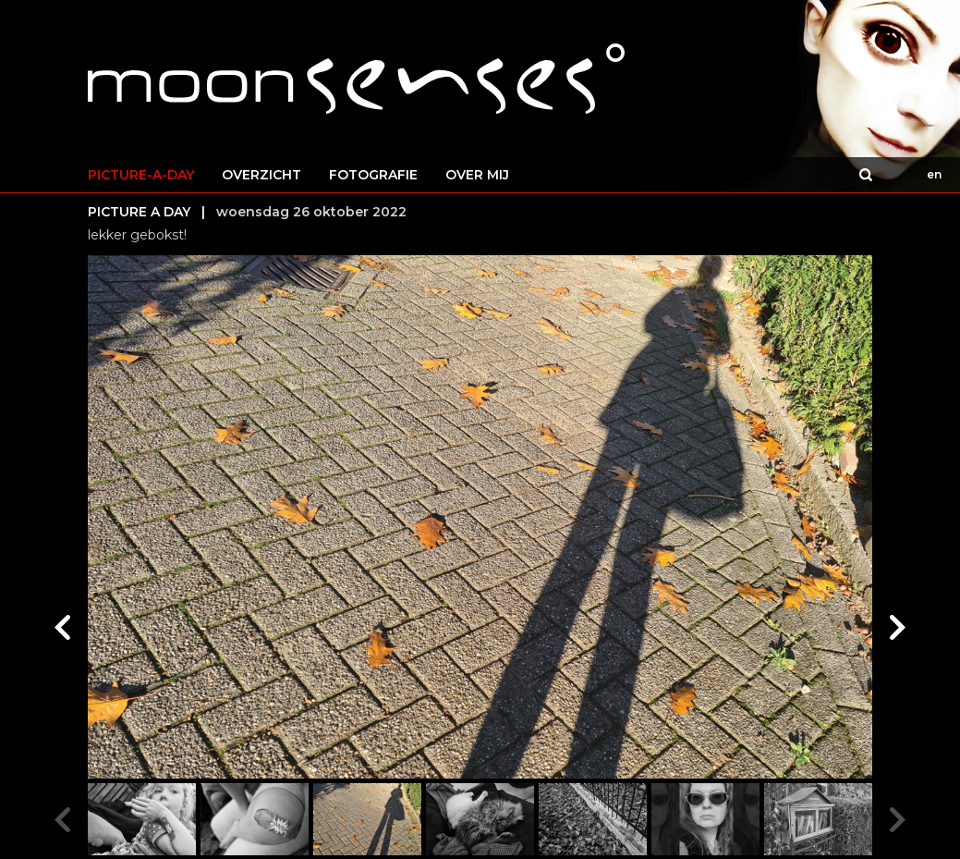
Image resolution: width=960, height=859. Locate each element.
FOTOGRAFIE (373, 174)
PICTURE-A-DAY (141, 174)
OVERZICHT (261, 174)
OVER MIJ (477, 174)
